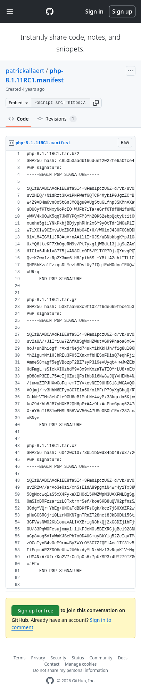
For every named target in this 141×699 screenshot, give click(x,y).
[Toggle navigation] (10, 11)
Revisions (57, 118)
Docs (122, 658)
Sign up (122, 11)
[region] (70, 370)
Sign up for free (35, 610)
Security (58, 658)
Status (78, 658)
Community (101, 658)
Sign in (94, 11)
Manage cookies (81, 664)
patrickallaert (25, 70)
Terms (20, 658)
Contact (51, 664)
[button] (96, 103)
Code (18, 118)
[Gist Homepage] (49, 11)
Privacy (38, 658)
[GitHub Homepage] (50, 680)
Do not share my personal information (70, 670)
